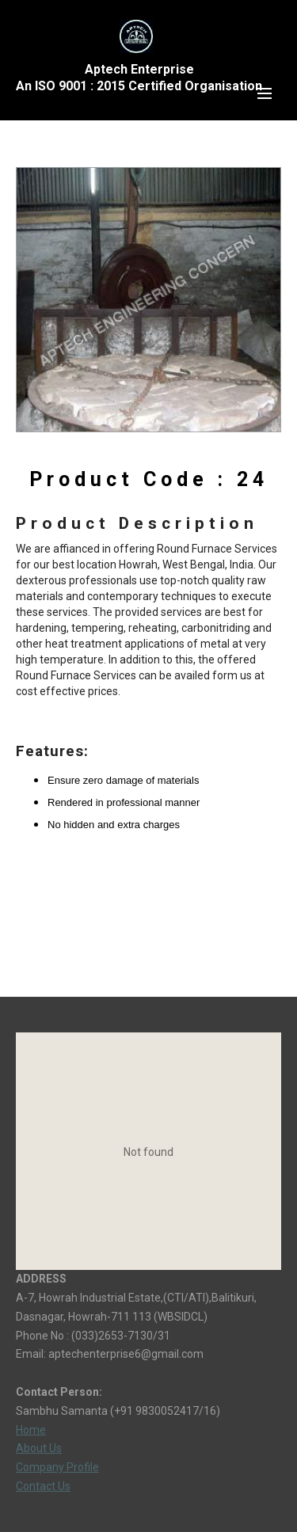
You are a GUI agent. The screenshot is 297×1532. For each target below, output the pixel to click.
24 (252, 479)
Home (31, 1430)
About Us (39, 1448)
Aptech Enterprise (139, 69)
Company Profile (57, 1467)
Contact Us (43, 1486)
